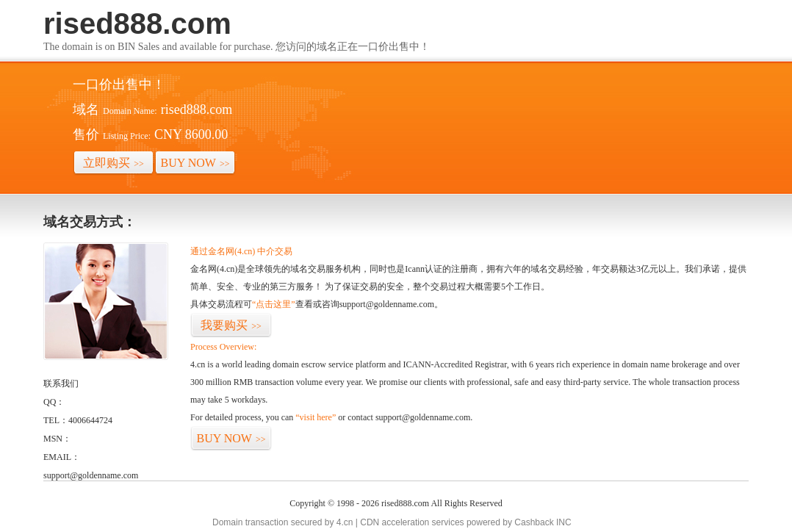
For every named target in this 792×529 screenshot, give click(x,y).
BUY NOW (195, 162)
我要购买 (231, 325)
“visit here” (315, 417)
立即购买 (113, 162)
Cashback (533, 522)
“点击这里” (273, 304)
